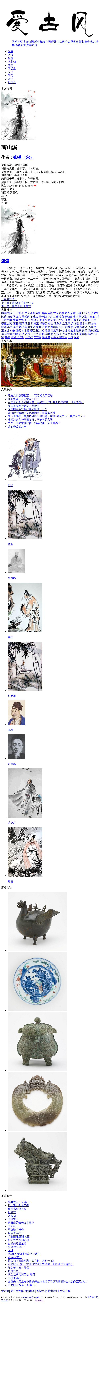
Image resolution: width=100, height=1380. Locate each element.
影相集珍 (84, 41)
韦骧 (7, 337)
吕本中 (84, 323)
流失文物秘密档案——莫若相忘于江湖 (30, 395)
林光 (90, 334)
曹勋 (15, 320)
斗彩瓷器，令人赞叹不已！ (23, 399)
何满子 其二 (15, 1233)
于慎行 (29, 337)
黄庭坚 (95, 313)
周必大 (55, 337)
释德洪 (83, 316)
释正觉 (92, 320)
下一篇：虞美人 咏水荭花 (16, 306)
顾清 (47, 330)
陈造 (4, 316)
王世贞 (20, 313)
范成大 (34, 316)
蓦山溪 (9, 147)
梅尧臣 (11, 316)
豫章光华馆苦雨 (17, 1208)
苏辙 (58, 316)
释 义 (4, 196)
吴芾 (15, 327)
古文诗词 (28, 41)
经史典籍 (39, 41)
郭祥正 (35, 323)
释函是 (55, 327)
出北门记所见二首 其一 (21, 1285)
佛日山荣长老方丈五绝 (21, 1222)
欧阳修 (89, 330)
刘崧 (9, 320)
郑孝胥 (84, 334)
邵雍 (4, 323)
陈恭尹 (58, 323)
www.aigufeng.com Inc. (34, 1297)
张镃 (5, 261)
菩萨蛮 (12, 1226)
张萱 (47, 327)
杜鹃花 (12, 1212)
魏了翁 (23, 327)
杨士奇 (78, 320)
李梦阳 (69, 320)
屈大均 (28, 313)
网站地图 (30, 1291)
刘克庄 (11, 313)
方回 (56, 313)
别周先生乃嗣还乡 (18, 1240)
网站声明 (42, 1291)
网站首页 (17, 41)
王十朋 (43, 316)
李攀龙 (49, 334)
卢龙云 (75, 323)
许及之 (66, 334)
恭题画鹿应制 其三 (19, 1236)
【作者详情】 (9, 299)
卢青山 (51, 316)
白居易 (63, 313)
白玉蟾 (75, 327)
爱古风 (5, 1291)
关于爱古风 (17, 1291)
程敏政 (91, 316)
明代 (10, 75)
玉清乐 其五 (15, 1278)
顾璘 (21, 323)
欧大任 (86, 313)
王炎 (70, 337)
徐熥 (18, 330)
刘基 (15, 334)
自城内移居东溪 (17, 1243)
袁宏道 (32, 327)
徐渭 (21, 334)
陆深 (13, 337)
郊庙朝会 (67, 316)
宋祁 (15, 323)
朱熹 (85, 320)
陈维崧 (63, 330)
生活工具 (65, 1291)
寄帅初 (12, 1215)
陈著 (27, 323)
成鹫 (67, 327)
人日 (10, 1250)
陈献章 (35, 320)
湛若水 (72, 330)
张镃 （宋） (23, 157)
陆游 (4, 313)
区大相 (40, 330)
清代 (10, 79)
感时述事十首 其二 (19, 1202)
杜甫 (27, 320)
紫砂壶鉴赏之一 (17, 426)
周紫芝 (26, 316)
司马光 (40, 327)
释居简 (43, 320)
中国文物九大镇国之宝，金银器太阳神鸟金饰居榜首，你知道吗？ (46, 402)
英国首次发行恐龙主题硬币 (23, 405)
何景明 (55, 330)
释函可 (75, 334)
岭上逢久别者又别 (18, 1205)
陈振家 (8, 334)
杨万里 (37, 313)
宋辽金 (12, 68)
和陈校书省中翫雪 (18, 1267)
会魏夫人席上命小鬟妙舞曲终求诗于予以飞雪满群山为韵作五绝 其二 (48, 1281)
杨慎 (42, 334)
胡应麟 (72, 313)
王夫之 (35, 334)
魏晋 (10, 58)
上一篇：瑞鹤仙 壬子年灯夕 (17, 302)
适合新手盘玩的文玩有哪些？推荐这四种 (31, 412)
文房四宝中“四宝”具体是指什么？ (27, 409)
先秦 (10, 51)
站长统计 (39, 1300)
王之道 (5, 330)
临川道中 (13, 1219)
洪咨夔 (26, 330)
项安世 (52, 320)
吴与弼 (20, 337)
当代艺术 (20, 45)
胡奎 (50, 323)
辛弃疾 (37, 337)
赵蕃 (44, 313)
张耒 (18, 316)
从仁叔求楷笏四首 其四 (21, 1274)
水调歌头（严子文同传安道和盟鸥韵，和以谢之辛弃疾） (41, 1264)
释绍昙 (46, 337)
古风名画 (73, 41)
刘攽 (12, 330)
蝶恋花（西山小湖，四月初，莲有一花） (31, 1260)
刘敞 (9, 323)
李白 (9, 327)
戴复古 (63, 337)
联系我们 (53, 1291)
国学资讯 (31, 45)
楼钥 (4, 327)
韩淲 (79, 313)
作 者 (4, 202)
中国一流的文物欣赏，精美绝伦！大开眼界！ (34, 423)
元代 (10, 72)
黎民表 (80, 330)
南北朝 (12, 61)
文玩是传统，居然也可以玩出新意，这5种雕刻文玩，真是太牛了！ (47, 416)
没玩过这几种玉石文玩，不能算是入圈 (30, 419)
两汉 (10, 54)
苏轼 (50, 313)
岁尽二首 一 (15, 1271)
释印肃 (43, 323)
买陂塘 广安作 (16, 1229)
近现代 (12, 82)
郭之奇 (92, 323)
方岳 (21, 320)
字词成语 (51, 41)
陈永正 (58, 334)
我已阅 (5, 192)
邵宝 (33, 330)
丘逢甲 (66, 323)
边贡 (27, 334)
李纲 (75, 316)
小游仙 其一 (15, 1257)
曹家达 (84, 327)
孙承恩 (92, 327)
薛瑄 (76, 337)
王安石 (60, 320)
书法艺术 (62, 41)
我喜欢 (14, 192)
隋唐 (10, 65)
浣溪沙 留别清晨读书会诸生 (24, 1253)
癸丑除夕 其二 (16, 1247)
